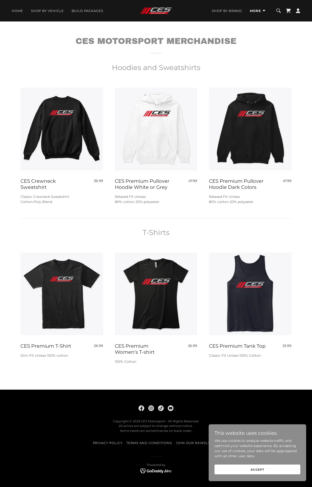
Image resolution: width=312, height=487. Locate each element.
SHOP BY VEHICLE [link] (47, 11)
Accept (257, 473)
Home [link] (17, 11)
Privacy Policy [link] (108, 443)
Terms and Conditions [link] (149, 443)
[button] (258, 11)
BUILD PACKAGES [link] (87, 11)
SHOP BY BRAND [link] (227, 11)
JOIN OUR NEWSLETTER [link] (197, 443)
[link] (156, 10)
